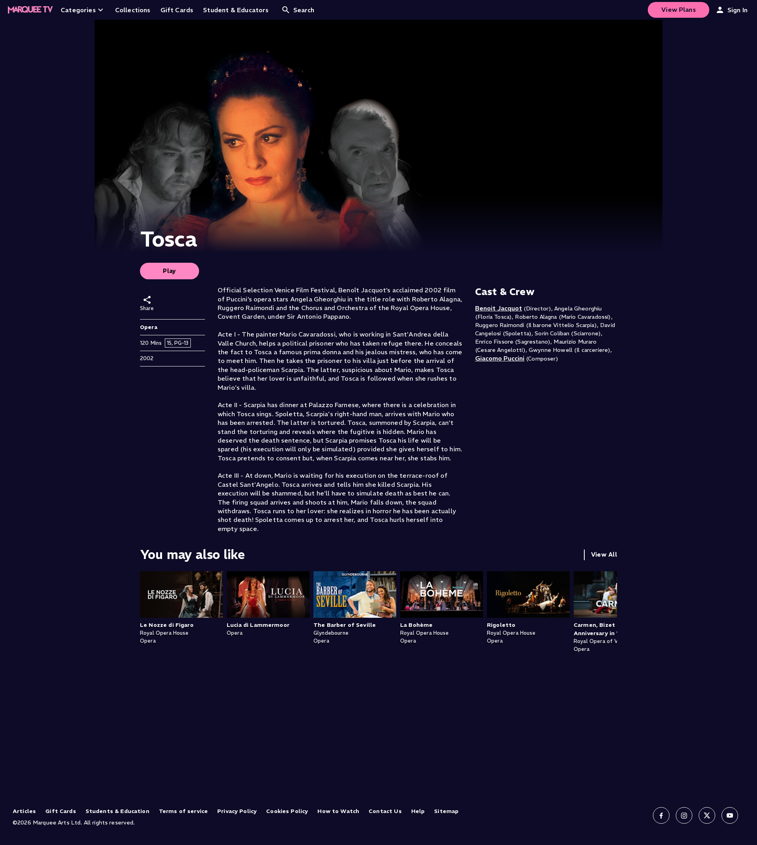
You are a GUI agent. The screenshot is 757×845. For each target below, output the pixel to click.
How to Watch (338, 811)
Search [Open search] (298, 10)
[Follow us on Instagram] (684, 815)
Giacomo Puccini (499, 358)
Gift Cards (60, 811)
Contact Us (385, 811)
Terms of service (183, 811)
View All (604, 554)
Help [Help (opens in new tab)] (418, 811)
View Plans (678, 9)
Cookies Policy (287, 811)
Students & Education (117, 811)
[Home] (30, 10)
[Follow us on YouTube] (730, 815)
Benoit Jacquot (498, 308)
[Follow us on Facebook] (661, 815)
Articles (24, 811)
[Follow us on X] (707, 815)
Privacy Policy (237, 811)
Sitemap (446, 811)
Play (169, 271)
